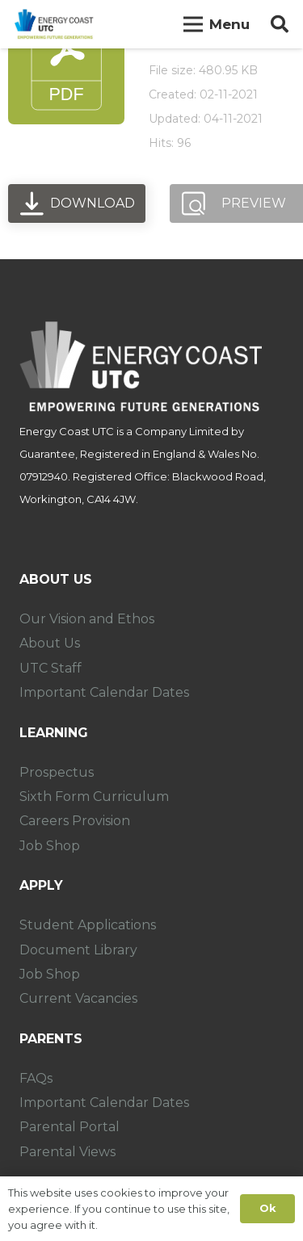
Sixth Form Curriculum (94, 796)
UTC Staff (50, 668)
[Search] (279, 24)
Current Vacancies (78, 998)
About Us (49, 643)
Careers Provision (74, 820)
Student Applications (87, 925)
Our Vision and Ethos (86, 619)
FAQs (36, 1078)
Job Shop (49, 845)
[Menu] (216, 24)
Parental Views (67, 1151)
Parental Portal (69, 1126)
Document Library (78, 950)
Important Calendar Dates (104, 692)
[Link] (54, 24)
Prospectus (56, 772)
